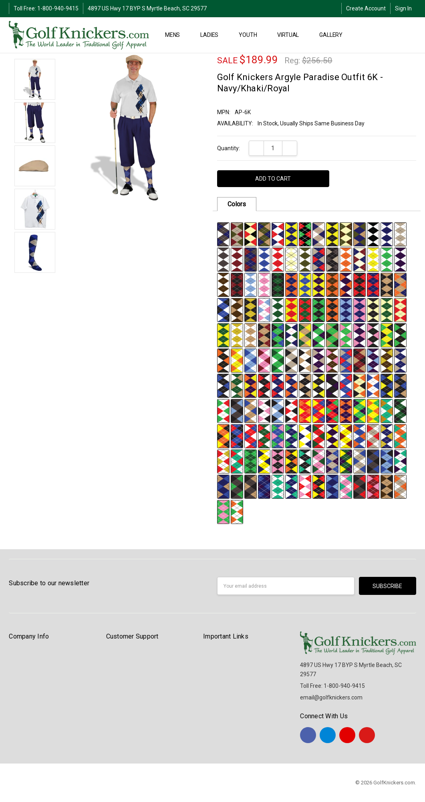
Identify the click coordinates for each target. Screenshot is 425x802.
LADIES (212, 35)
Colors (237, 204)
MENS (176, 35)
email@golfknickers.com (331, 697)
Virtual (291, 35)
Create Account (366, 8)
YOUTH (251, 35)
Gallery (334, 35)
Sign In (403, 8)
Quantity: (228, 148)
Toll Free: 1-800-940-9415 (46, 8)
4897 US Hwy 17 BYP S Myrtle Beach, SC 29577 (147, 8)
